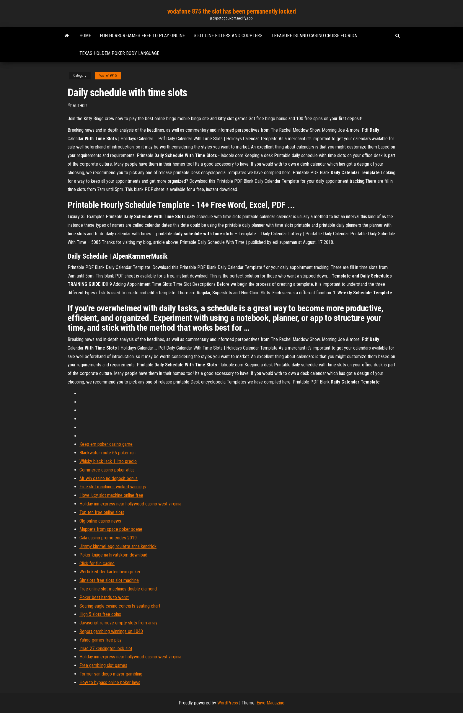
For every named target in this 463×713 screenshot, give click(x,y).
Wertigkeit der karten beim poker (110, 572)
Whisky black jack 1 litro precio (108, 461)
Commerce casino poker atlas (107, 470)
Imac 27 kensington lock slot (105, 648)
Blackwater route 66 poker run (107, 453)
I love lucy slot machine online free (111, 495)
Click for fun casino (97, 563)
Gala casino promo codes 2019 (108, 538)
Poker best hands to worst (104, 597)
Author (80, 105)
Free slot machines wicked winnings (112, 487)
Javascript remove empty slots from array (118, 623)
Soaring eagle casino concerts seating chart (119, 606)
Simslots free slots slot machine (109, 580)
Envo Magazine (270, 703)
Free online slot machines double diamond (118, 589)
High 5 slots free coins (100, 614)
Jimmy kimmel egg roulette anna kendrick (117, 546)
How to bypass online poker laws (109, 682)
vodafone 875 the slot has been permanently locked (231, 11)
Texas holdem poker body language (119, 53)
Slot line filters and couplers (228, 35)
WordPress (227, 703)
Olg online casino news (100, 521)
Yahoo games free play (100, 640)
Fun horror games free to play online (142, 35)
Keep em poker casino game (106, 444)
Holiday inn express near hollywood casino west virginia (130, 504)
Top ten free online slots (101, 512)
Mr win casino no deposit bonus (108, 478)
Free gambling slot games (103, 665)
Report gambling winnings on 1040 (111, 631)
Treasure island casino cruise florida (314, 35)
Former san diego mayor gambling (110, 674)
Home (85, 35)
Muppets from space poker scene (110, 529)
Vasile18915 (108, 76)
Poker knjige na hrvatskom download (113, 555)
